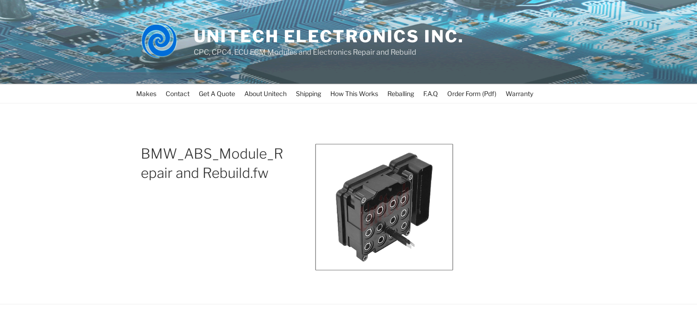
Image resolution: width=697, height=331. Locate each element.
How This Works (354, 93)
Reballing (400, 93)
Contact (178, 93)
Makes (146, 93)
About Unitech (265, 93)
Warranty (519, 93)
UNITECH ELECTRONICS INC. (329, 36)
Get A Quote (217, 93)
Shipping (308, 93)
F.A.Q (430, 93)
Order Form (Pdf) (471, 93)
